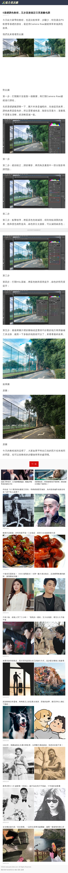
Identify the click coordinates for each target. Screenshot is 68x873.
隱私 (19, 870)
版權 (22, 870)
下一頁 (34, 464)
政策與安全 (10, 870)
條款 (16, 870)
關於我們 (4, 870)
